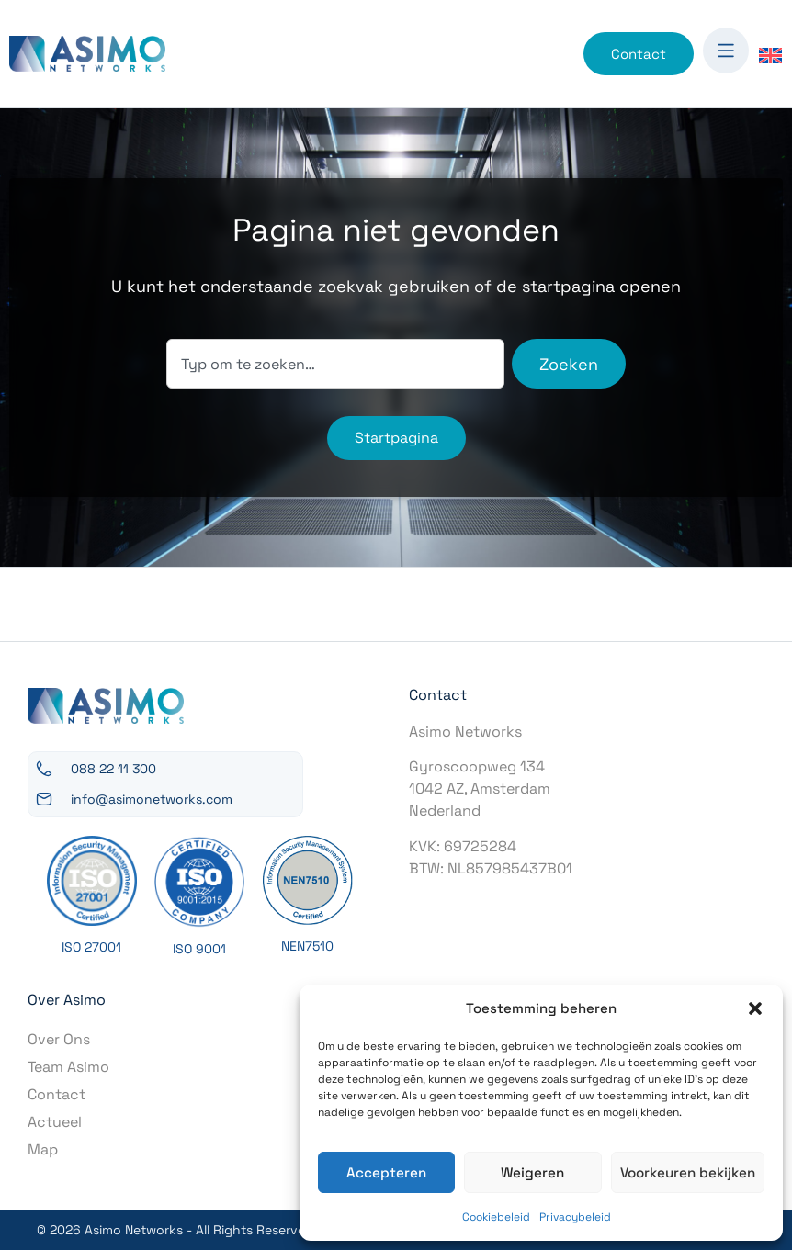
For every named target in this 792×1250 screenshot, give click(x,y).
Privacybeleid (575, 1217)
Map (43, 1149)
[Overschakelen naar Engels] (770, 54)
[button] (755, 1008)
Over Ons (59, 1039)
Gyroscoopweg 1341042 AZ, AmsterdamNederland (479, 788)
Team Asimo (68, 1066)
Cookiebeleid (496, 1217)
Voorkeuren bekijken (686, 1172)
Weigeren (531, 1172)
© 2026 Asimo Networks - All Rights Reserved (175, 1230)
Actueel (55, 1122)
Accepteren (385, 1172)
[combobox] (335, 364)
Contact (56, 1094)
